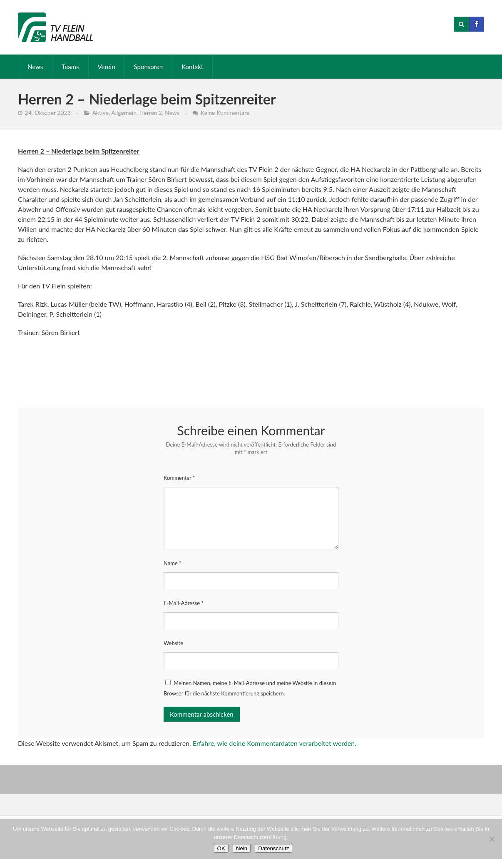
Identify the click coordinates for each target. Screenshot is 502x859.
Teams (70, 66)
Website (173, 643)
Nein (241, 848)
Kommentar (179, 477)
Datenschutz (273, 848)
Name (172, 563)
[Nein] (491, 839)
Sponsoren (148, 66)
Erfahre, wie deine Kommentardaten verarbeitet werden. (274, 743)
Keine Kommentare (225, 112)
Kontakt (192, 66)
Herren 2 (150, 112)
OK (221, 848)
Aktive (100, 112)
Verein (106, 66)
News (35, 66)
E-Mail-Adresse (184, 603)
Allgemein (124, 112)
